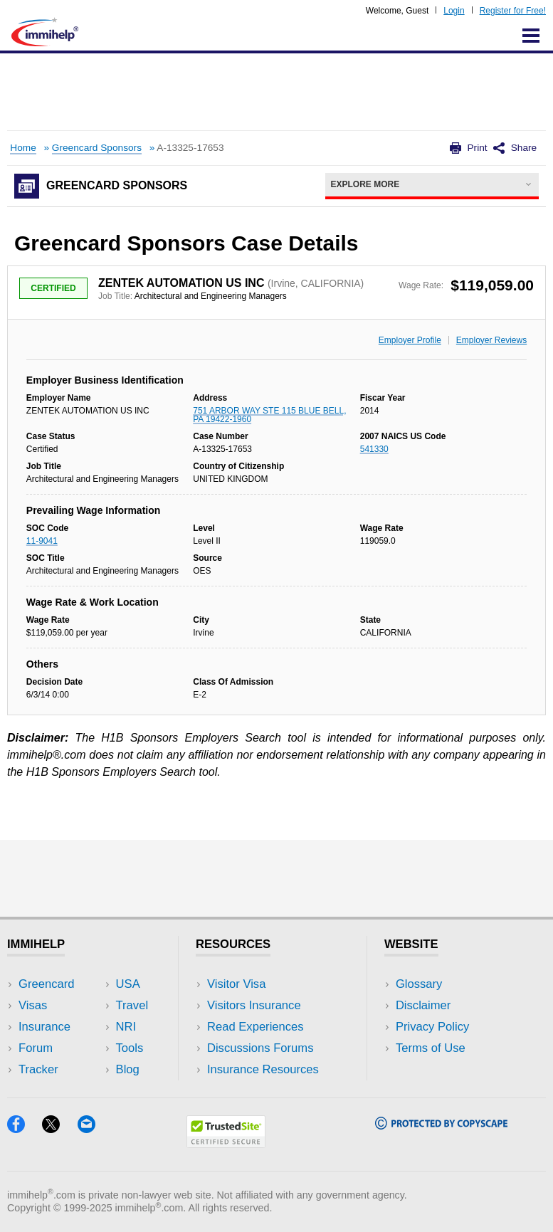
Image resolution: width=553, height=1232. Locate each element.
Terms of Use (430, 1048)
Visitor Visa (236, 984)
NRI (126, 1026)
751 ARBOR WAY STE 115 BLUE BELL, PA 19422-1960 (269, 415)
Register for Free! (513, 11)
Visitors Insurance (254, 1005)
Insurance (44, 1026)
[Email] (93, 1128)
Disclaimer (423, 1005)
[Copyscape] (441, 1124)
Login (453, 11)
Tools (130, 1048)
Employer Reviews (491, 340)
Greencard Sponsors (97, 147)
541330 (374, 449)
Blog (127, 1069)
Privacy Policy (432, 1026)
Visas (33, 1005)
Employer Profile (410, 340)
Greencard (46, 984)
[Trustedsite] (225, 1143)
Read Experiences (255, 1026)
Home (23, 147)
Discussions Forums (260, 1048)
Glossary (419, 984)
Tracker (38, 1069)
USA (128, 984)
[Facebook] (24, 1128)
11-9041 (42, 541)
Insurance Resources (263, 1069)
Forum (36, 1048)
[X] (59, 1128)
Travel (132, 1005)
